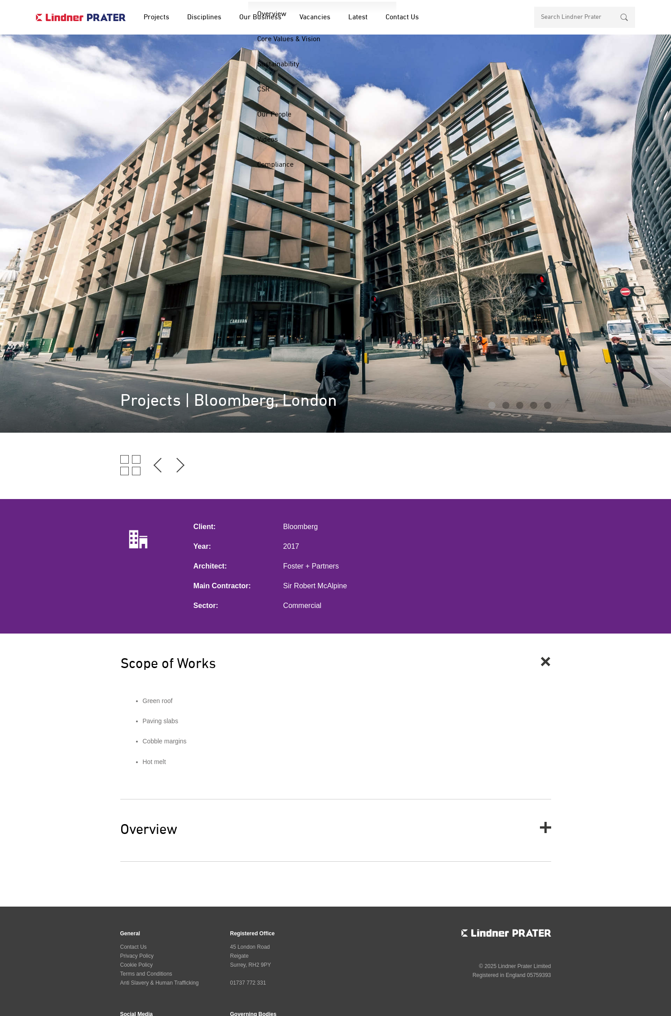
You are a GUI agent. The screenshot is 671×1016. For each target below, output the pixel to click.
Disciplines (204, 17)
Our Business (260, 17)
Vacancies (314, 17)
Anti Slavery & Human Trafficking (159, 983)
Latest (358, 17)
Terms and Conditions (146, 974)
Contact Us (402, 17)
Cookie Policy (136, 965)
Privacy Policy (137, 956)
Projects (156, 17)
